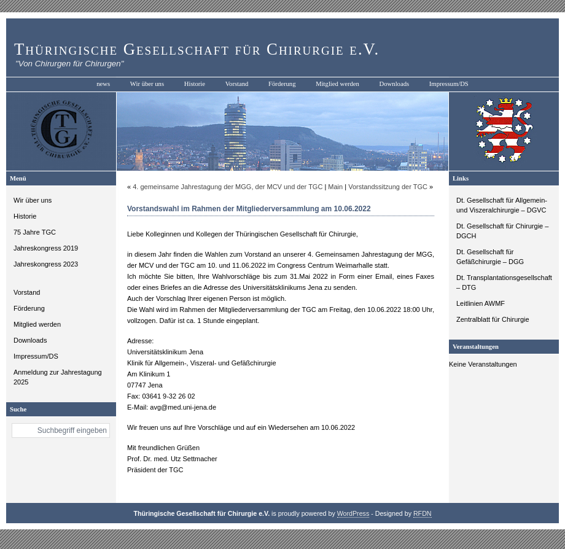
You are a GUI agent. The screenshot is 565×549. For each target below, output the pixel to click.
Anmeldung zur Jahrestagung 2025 (58, 377)
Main (335, 186)
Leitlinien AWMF (480, 303)
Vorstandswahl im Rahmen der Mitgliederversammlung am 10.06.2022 (249, 208)
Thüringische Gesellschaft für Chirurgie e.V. (197, 49)
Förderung (281, 83)
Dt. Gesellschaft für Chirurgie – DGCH (502, 230)
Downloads (395, 83)
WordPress (353, 513)
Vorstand (237, 83)
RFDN (422, 513)
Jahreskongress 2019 (46, 248)
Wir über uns (147, 83)
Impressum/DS (449, 83)
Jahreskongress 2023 (46, 264)
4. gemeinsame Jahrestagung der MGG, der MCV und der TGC (227, 186)
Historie (194, 83)
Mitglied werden (337, 83)
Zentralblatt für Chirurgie (492, 319)
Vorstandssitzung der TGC (387, 186)
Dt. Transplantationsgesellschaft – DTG (504, 282)
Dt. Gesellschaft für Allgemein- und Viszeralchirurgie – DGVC (501, 205)
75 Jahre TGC (35, 232)
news (103, 83)
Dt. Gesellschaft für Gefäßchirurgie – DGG (490, 256)
